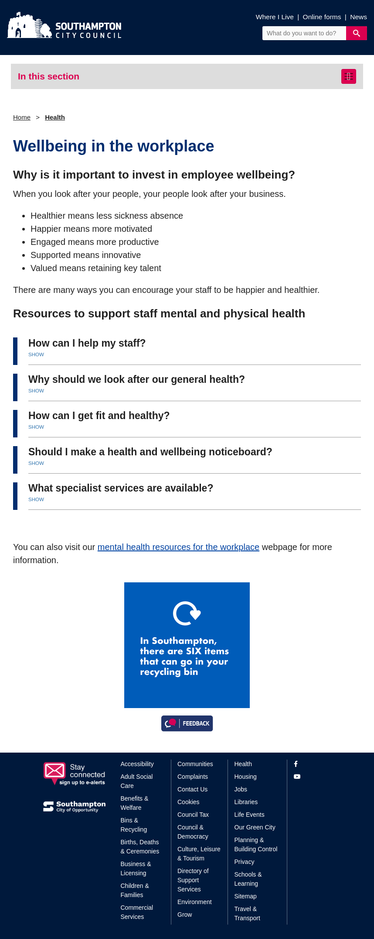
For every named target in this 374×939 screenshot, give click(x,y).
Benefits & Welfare (135, 803)
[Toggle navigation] (348, 76)
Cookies (188, 801)
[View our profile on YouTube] (312, 776)
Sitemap (246, 896)
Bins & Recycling (134, 825)
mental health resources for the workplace (178, 547)
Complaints (192, 776)
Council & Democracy (192, 832)
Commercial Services (137, 912)
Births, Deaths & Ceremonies (140, 847)
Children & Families (135, 890)
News (358, 17)
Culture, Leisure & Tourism (199, 854)
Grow (184, 914)
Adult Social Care (137, 781)
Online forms (322, 17)
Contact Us (192, 789)
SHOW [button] (36, 354)
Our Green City (255, 827)
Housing (246, 776)
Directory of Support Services (193, 880)
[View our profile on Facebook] (312, 764)
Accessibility (137, 763)
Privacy (245, 861)
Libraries (246, 801)
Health (55, 117)
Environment (194, 901)
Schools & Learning (248, 879)
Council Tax (193, 814)
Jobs (241, 789)
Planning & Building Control (256, 844)
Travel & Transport (247, 913)
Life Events (250, 814)
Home (22, 117)
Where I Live (275, 17)
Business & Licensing (136, 868)
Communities (195, 763)
